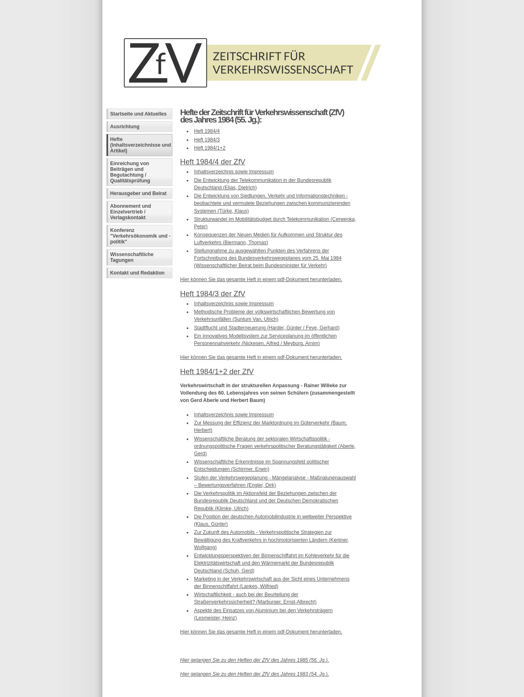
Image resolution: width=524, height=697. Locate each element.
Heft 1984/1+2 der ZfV (217, 371)
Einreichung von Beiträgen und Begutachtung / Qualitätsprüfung (130, 172)
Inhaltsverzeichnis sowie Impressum (234, 172)
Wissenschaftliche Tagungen (132, 257)
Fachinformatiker (166, 690)
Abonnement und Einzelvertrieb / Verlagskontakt (130, 211)
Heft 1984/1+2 (210, 148)
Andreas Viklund (224, 690)
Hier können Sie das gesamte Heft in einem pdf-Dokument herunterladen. (261, 279)
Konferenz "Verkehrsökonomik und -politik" (140, 236)
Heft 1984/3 (207, 140)
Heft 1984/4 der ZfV (212, 161)
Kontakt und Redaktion (137, 273)
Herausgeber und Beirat (138, 193)
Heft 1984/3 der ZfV (212, 293)
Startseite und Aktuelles (138, 114)
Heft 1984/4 (207, 131)
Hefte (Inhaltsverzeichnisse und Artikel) (140, 145)
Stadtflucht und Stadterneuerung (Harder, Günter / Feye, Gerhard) (266, 328)
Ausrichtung (125, 126)
